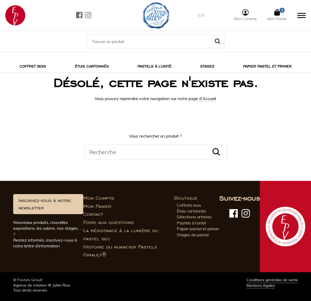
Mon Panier (97, 206)
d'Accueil (207, 98)
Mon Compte (98, 198)
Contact (93, 214)
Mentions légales (260, 285)
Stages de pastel (193, 234)
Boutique (186, 198)
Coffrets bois (189, 205)
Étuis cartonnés (92, 66)
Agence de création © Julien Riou (41, 285)
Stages (207, 66)
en (201, 15)
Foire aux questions (108, 222)
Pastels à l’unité (154, 66)
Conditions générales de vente (272, 280)
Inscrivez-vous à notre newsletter (44, 204)
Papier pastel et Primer (267, 66)
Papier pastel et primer (198, 228)
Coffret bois (32, 66)
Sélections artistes (194, 216)
